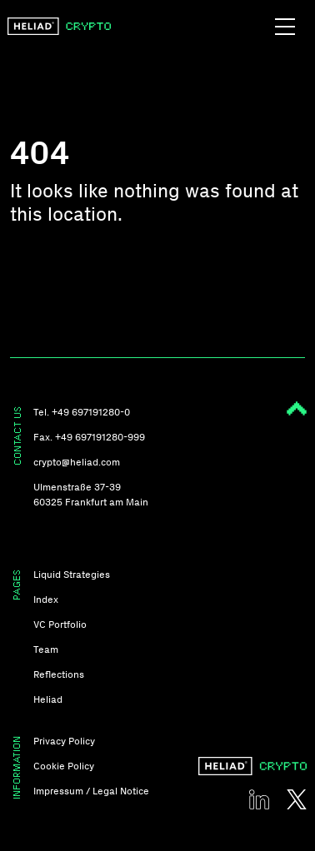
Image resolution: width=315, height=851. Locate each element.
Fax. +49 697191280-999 (89, 437)
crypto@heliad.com (76, 462)
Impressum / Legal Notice (91, 791)
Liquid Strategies (71, 574)
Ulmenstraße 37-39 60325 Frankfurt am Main (90, 494)
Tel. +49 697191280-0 (81, 412)
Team (45, 649)
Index (45, 599)
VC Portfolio (60, 624)
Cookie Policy (63, 766)
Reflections (58, 674)
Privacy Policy (64, 741)
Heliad (47, 699)
